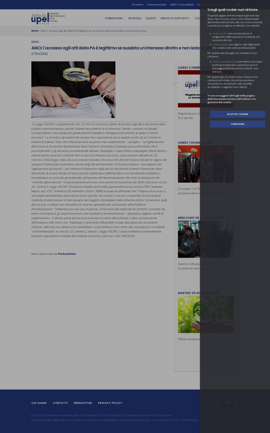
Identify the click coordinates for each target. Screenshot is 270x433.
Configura (237, 124)
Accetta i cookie (237, 114)
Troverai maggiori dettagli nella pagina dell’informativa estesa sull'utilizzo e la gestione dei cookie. (231, 99)
